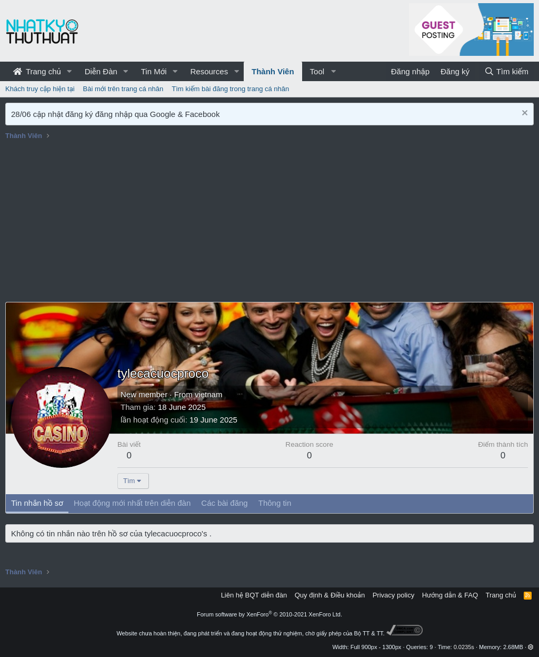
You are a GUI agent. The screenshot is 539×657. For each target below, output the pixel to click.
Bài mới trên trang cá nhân (123, 89)
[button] (69, 71)
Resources (209, 71)
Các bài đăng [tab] (224, 502)
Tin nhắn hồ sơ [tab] (37, 502)
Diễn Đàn (101, 71)
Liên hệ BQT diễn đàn (254, 595)
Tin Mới (154, 71)
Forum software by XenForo (269, 614)
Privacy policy (393, 595)
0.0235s (464, 647)
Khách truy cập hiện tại (40, 89)
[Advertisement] (269, 223)
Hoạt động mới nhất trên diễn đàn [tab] (132, 502)
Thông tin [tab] (275, 502)
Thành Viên (273, 71)
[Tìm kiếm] (506, 71)
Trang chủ (37, 71)
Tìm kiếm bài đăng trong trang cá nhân (230, 89)
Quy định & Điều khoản (330, 595)
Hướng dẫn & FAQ (450, 595)
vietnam (209, 394)
